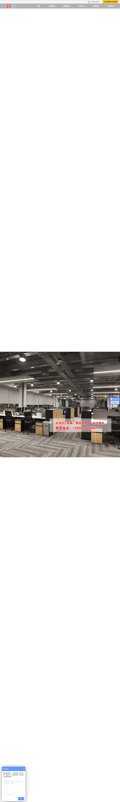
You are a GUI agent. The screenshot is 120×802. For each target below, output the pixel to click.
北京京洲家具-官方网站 (110, 2)
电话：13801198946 (93, 2)
